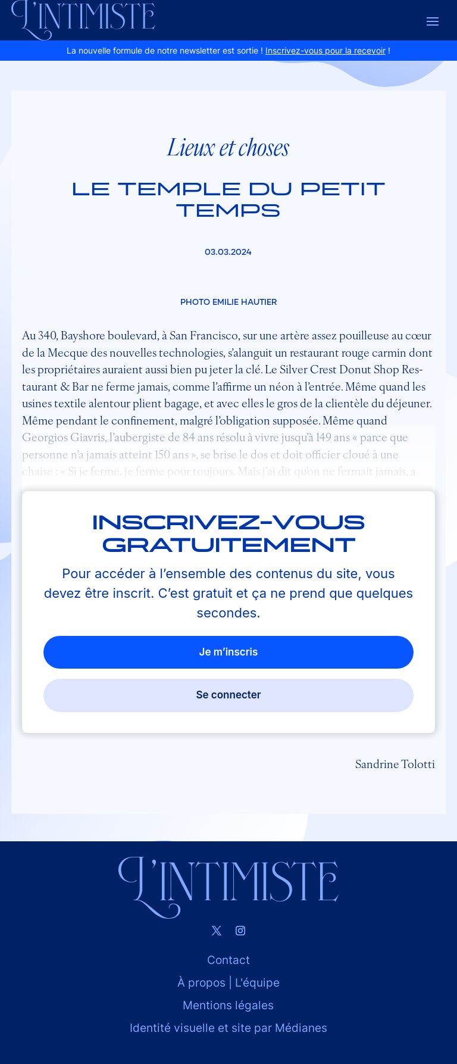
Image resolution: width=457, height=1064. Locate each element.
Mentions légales (228, 1005)
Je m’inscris (228, 652)
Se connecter (228, 695)
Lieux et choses (228, 146)
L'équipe (257, 983)
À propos (201, 983)
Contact (228, 960)
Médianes (301, 1028)
